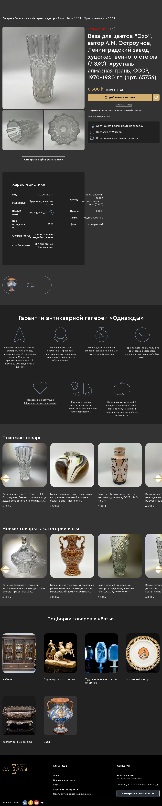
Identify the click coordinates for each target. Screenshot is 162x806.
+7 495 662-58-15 (126, 775)
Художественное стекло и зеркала (101, 681)
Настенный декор (137, 679)
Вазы (61, 18)
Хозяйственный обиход (17, 742)
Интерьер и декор (43, 18)
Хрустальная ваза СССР (99, 18)
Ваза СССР (74, 18)
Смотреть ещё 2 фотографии (43, 159)
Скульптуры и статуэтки (59, 679)
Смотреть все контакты (138, 793)
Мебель (7, 679)
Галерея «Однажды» (15, 18)
